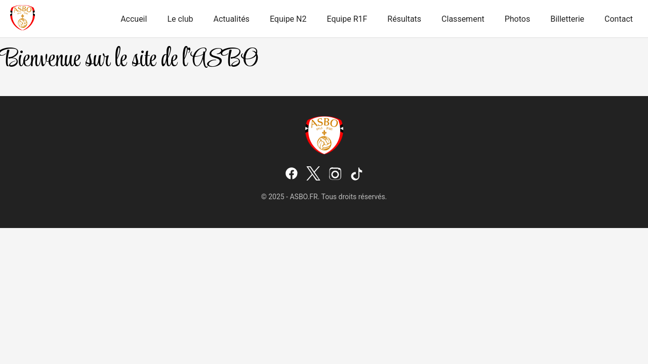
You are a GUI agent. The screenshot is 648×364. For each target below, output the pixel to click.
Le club (180, 19)
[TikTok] (357, 174)
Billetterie (567, 19)
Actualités (232, 19)
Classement (462, 19)
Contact (618, 19)
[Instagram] (335, 174)
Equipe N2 (288, 19)
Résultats (404, 19)
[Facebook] (292, 174)
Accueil (133, 19)
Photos (518, 19)
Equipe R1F (347, 19)
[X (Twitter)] (313, 174)
